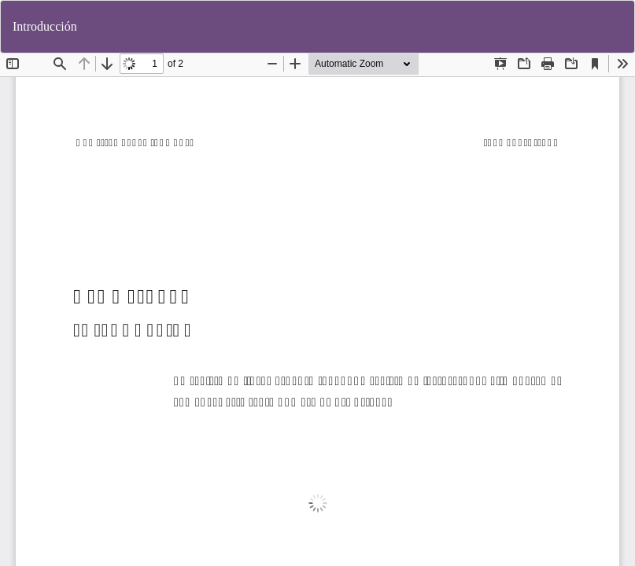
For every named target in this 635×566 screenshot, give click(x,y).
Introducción (45, 26)
